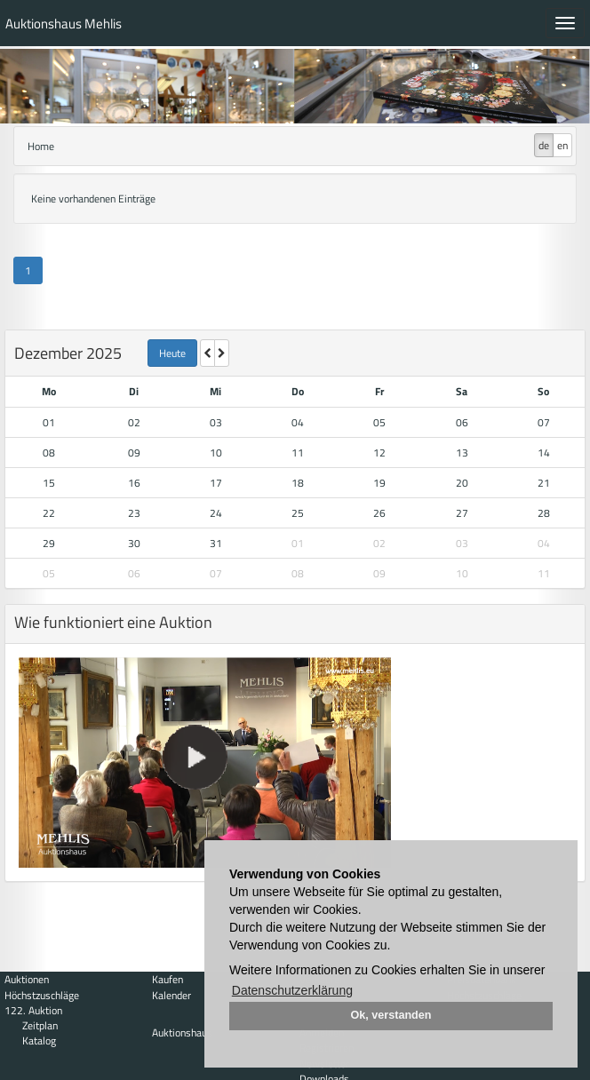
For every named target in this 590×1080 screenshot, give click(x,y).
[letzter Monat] (207, 353)
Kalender (171, 995)
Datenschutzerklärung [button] (292, 990)
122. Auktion (33, 1010)
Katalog (39, 1040)
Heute (172, 353)
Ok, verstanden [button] (391, 1015)
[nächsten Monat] (221, 353)
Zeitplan (40, 1025)
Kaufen (167, 979)
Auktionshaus (182, 1032)
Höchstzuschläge (41, 995)
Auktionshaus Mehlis (63, 23)
